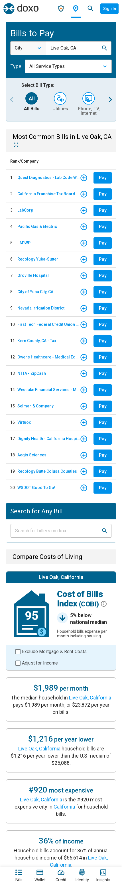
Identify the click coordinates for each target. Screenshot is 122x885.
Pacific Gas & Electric (37, 226)
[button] (104, 48)
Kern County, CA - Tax (36, 340)
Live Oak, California (90, 698)
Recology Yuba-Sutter (37, 259)
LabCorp (25, 210)
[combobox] (28, 48)
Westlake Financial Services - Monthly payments (48, 389)
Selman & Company (35, 406)
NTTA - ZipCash (31, 373)
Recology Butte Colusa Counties (47, 471)
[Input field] (56, 531)
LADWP (23, 243)
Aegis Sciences (31, 455)
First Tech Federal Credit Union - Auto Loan (48, 324)
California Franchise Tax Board (46, 194)
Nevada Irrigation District (40, 308)
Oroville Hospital (33, 275)
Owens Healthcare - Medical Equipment (48, 357)
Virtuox (24, 422)
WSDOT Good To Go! (36, 487)
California (64, 807)
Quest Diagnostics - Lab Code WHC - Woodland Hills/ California (48, 177)
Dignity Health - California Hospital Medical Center (48, 438)
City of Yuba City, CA (35, 291)
